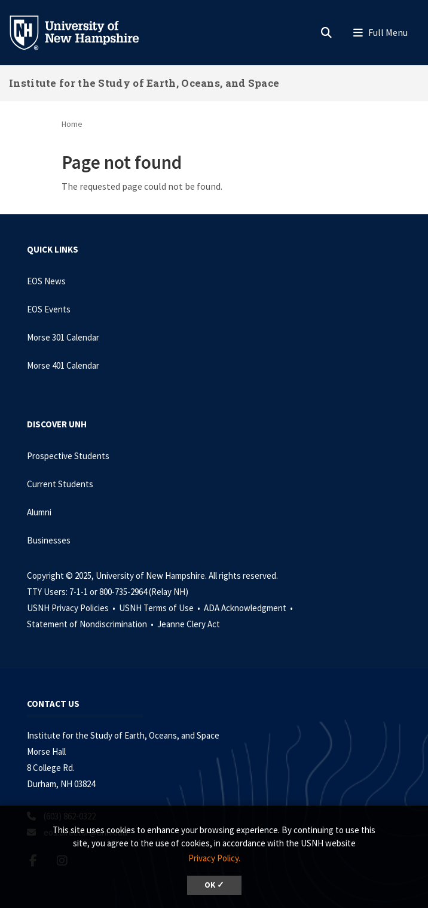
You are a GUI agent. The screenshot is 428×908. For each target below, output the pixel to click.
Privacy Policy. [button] (214, 858)
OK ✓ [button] (214, 885)
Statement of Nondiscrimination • (91, 624)
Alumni (39, 512)
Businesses (49, 540)
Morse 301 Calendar (63, 337)
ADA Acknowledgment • (249, 608)
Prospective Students (68, 455)
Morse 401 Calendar (63, 365)
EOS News (46, 281)
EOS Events (49, 309)
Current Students (60, 484)
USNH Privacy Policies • (72, 608)
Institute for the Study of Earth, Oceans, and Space (144, 83)
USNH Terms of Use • (160, 608)
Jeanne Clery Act (188, 624)
